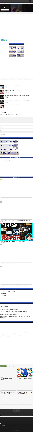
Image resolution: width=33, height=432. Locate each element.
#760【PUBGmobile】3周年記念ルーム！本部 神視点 (24, 379)
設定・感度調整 (3, 242)
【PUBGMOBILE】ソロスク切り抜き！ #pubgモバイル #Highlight (8, 379)
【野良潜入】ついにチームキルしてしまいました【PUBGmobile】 (7, 406)
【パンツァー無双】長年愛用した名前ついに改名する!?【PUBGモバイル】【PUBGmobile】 (17, 95)
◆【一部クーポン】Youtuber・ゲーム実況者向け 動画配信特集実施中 (9, 309)
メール (1, 127)
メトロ (2, 221)
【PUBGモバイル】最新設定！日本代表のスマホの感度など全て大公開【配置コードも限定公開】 (12, 241)
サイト (1, 130)
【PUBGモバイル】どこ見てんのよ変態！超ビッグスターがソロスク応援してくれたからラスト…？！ (18, 100)
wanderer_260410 (3, 293)
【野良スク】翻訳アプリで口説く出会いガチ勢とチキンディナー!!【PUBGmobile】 (8, 393)
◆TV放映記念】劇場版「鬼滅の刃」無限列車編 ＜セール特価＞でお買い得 (9, 314)
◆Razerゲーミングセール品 (4, 306)
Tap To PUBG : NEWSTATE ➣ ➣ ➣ (7, 335)
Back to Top (16, 410)
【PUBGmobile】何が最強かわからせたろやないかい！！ (13, 90)
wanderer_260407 (3, 295)
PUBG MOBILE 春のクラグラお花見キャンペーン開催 (8, 291)
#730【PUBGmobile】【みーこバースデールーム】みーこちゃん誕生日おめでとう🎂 (24, 393)
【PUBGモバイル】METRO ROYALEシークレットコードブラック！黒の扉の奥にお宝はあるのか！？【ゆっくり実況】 (15, 220)
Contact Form (3, 425)
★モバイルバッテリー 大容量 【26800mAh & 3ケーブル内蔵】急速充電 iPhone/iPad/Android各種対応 (13, 311)
